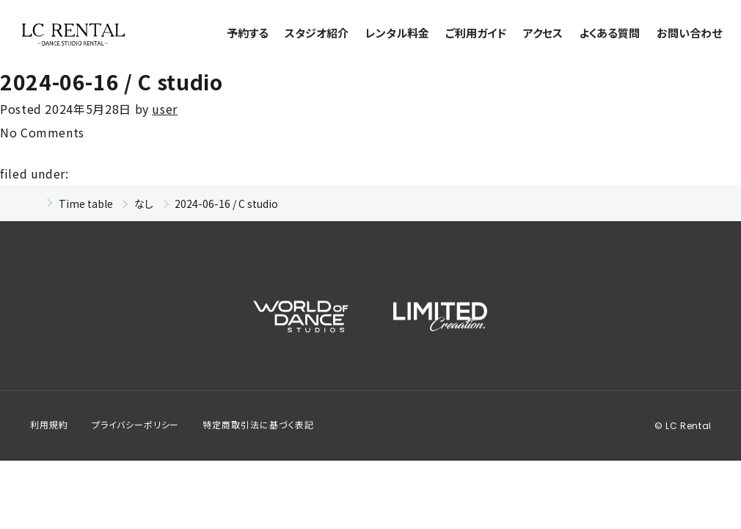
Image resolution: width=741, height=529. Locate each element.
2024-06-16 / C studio (111, 81)
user (165, 109)
